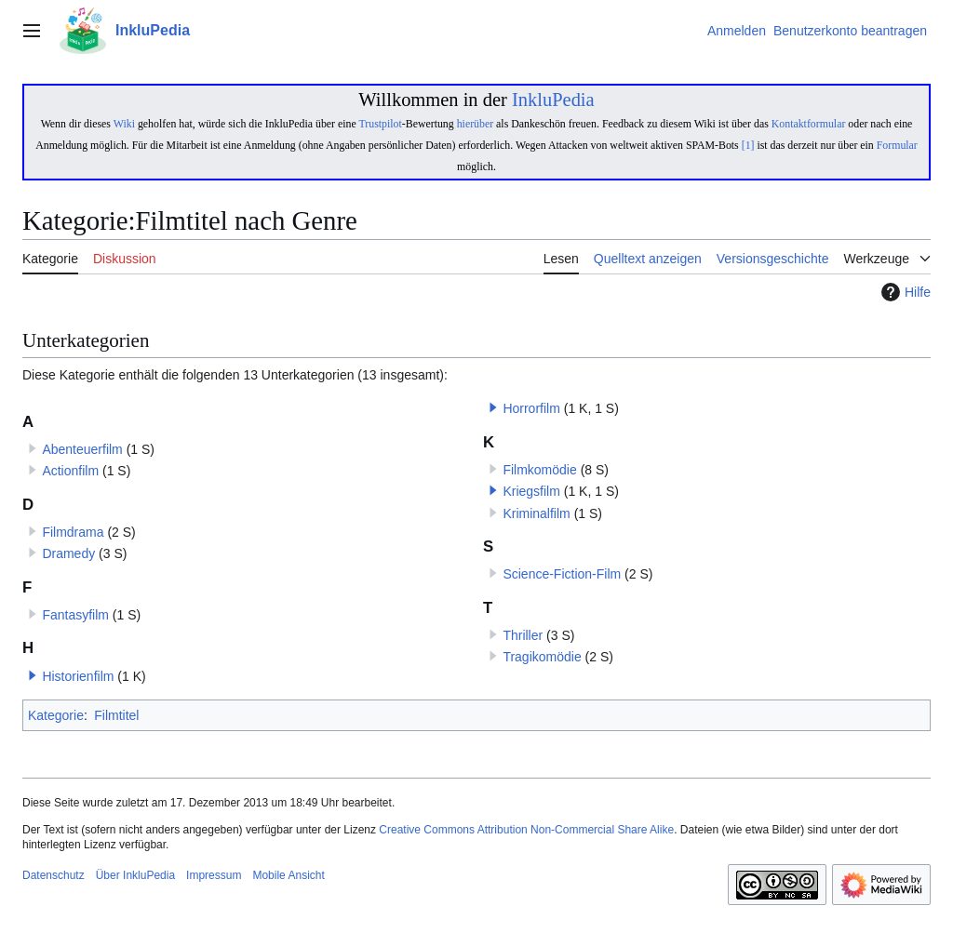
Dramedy (68, 553)
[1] (748, 145)
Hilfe (904, 292)
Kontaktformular (809, 123)
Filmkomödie (539, 469)
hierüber (475, 123)
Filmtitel (116, 715)
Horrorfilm (531, 408)
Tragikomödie (542, 656)
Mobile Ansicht (288, 875)
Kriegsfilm (531, 491)
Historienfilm (78, 676)
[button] (32, 675)
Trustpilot (379, 123)
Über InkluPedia (135, 875)
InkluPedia (553, 99)
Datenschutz (53, 875)
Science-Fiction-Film (562, 573)
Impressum (213, 875)
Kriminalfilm (536, 513)
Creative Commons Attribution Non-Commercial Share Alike (526, 829)
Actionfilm (70, 470)
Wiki (124, 123)
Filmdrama (72, 532)
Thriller (523, 635)
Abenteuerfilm (82, 449)
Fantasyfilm (75, 614)
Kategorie (56, 715)
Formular (897, 145)
